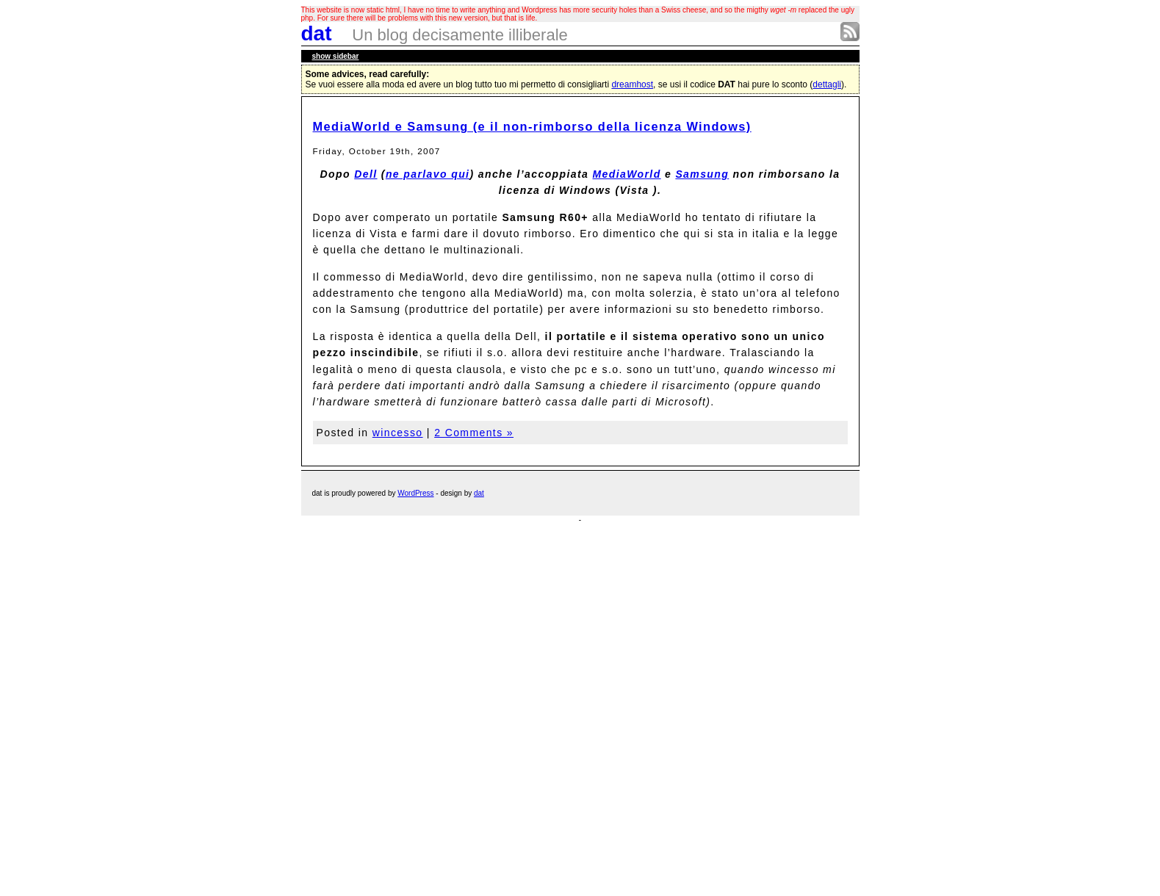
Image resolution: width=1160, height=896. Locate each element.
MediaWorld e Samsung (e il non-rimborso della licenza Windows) (532, 126)
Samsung (702, 174)
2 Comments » (474, 432)
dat (316, 33)
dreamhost (632, 84)
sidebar (335, 56)
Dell (365, 174)
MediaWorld (627, 174)
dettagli (827, 84)
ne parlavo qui (428, 174)
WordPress (415, 493)
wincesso (397, 432)
